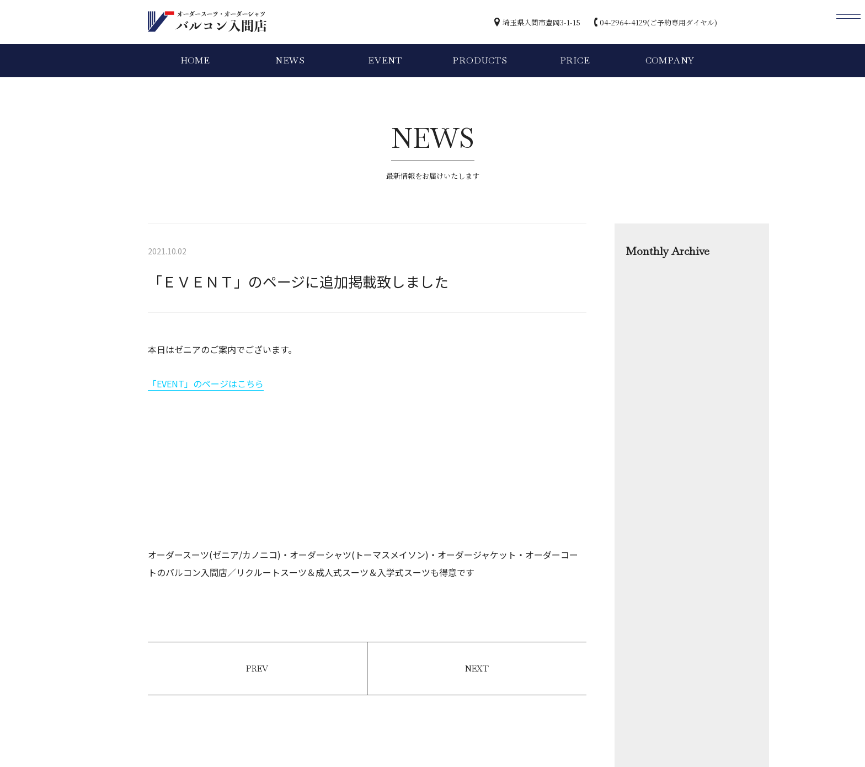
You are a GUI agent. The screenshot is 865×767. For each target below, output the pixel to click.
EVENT (385, 60)
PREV (257, 668)
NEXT (477, 668)
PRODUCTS (479, 60)
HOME (195, 60)
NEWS (290, 60)
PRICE (575, 60)
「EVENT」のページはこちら (206, 383)
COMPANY (670, 60)
